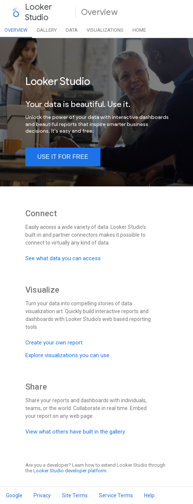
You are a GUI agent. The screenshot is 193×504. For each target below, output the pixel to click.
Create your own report (54, 342)
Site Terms (75, 495)
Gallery (47, 30)
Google (14, 495)
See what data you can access (63, 258)
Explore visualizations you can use (67, 355)
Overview (16, 30)
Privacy (42, 495)
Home (139, 30)
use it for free (62, 157)
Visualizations (105, 30)
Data (72, 30)
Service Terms (116, 495)
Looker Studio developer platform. (70, 470)
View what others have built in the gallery (75, 431)
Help (149, 495)
